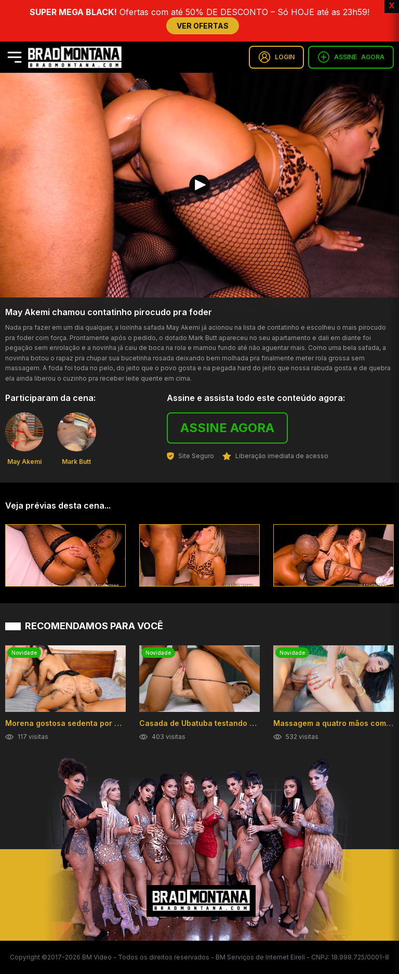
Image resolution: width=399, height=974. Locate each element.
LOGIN (276, 57)
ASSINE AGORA (227, 427)
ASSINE (350, 57)
